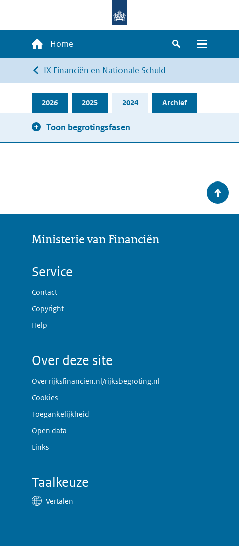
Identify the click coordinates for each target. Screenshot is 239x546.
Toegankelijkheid (60, 414)
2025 (90, 102)
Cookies (45, 397)
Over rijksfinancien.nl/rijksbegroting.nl (96, 381)
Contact (44, 292)
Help (39, 325)
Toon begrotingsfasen (88, 127)
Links (40, 447)
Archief (174, 102)
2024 (130, 102)
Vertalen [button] (59, 501)
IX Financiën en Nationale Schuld (105, 70)
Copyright (48, 308)
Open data (49, 430)
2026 (50, 102)
